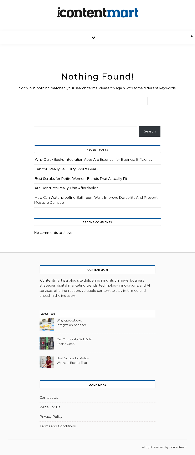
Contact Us (49, 398)
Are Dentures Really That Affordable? (66, 188)
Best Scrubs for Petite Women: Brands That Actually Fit (81, 179)
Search (150, 131)
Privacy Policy (51, 417)
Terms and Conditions (58, 426)
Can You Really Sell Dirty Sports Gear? (66, 169)
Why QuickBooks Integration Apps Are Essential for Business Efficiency (93, 160)
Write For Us (50, 407)
